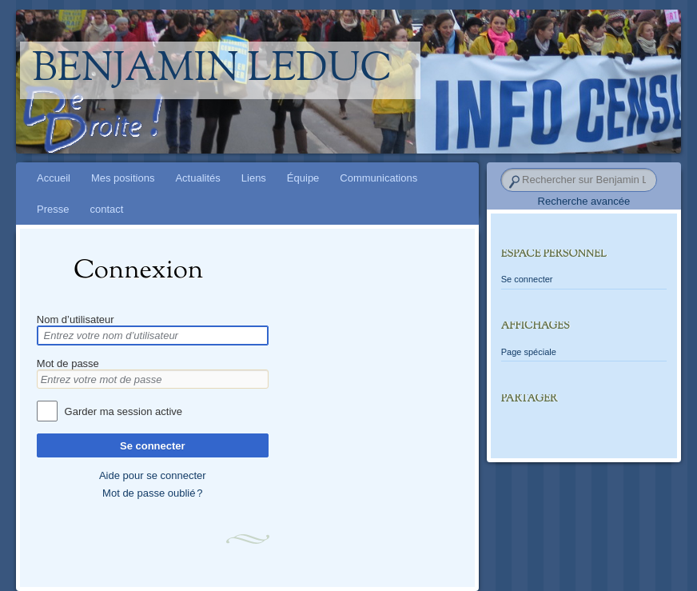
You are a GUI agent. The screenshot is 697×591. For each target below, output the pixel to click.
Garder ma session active (123, 411)
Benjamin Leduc (212, 70)
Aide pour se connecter (152, 475)
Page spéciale (528, 352)
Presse (53, 209)
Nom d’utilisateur (75, 319)
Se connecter (152, 446)
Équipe (303, 178)
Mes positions (122, 178)
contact (106, 209)
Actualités (197, 178)
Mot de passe (68, 363)
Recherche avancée (584, 201)
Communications (378, 178)
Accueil (53, 178)
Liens (253, 178)
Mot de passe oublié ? (152, 493)
